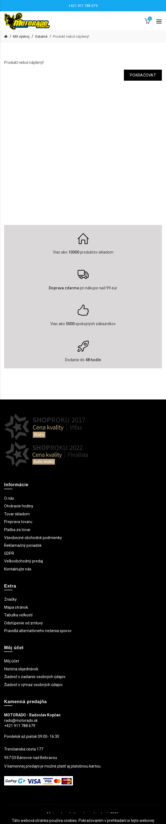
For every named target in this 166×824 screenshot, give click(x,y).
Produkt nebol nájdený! (71, 36)
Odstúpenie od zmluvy (23, 623)
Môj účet (11, 661)
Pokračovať (143, 75)
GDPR (9, 553)
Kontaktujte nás (17, 569)
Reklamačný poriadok (23, 545)
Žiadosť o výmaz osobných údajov (33, 684)
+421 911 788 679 (83, 6)
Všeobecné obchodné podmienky (33, 537)
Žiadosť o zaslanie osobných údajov (35, 677)
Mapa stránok (16, 607)
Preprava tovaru (18, 522)
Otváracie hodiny (18, 506)
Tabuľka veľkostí (18, 615)
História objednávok (21, 669)
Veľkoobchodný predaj (23, 561)
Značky (10, 599)
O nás (9, 498)
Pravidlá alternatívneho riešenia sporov (38, 631)
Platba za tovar (17, 529)
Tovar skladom (17, 514)
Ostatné (41, 36)
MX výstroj (21, 36)
